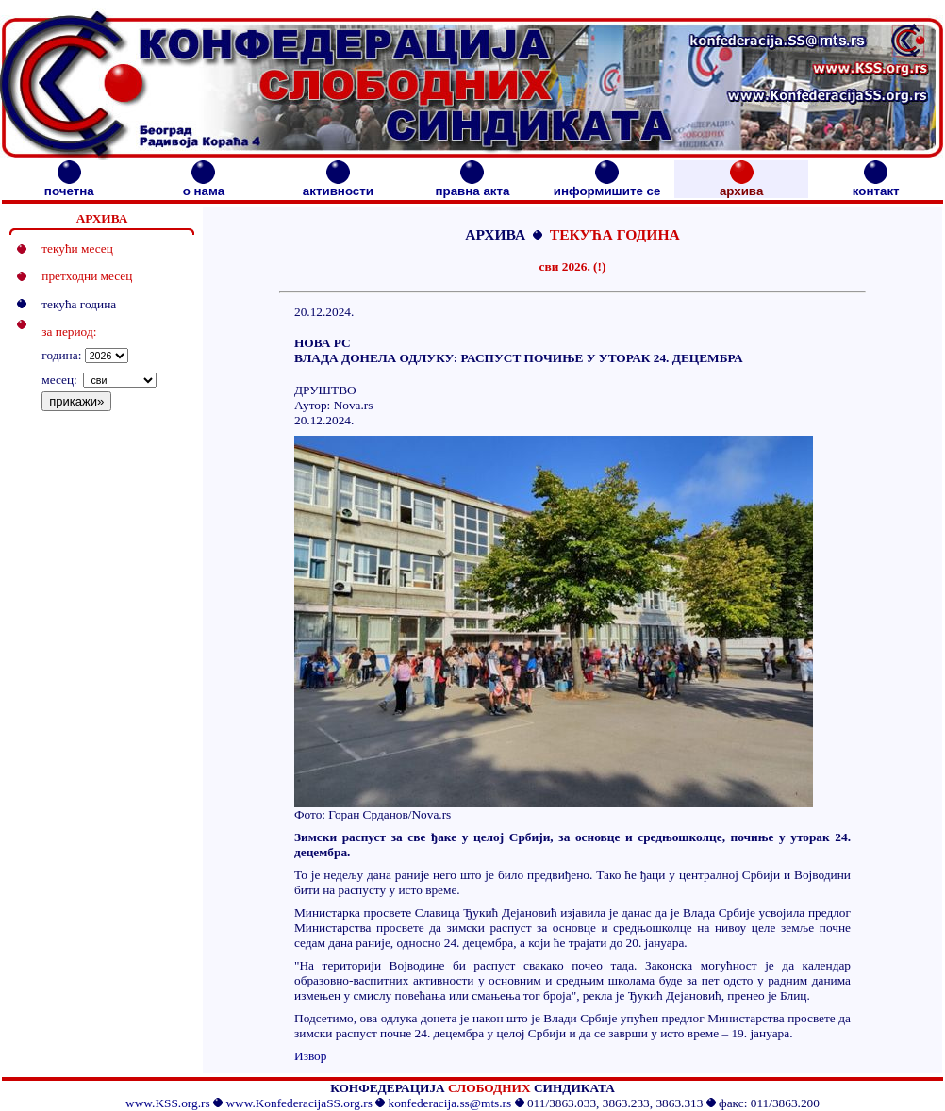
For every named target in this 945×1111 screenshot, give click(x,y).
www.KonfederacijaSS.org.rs (298, 1103)
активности (338, 185)
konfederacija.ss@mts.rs (450, 1103)
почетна (69, 185)
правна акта (472, 185)
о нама (203, 185)
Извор (310, 1056)
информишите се (607, 185)
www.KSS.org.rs (167, 1103)
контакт (876, 185)
